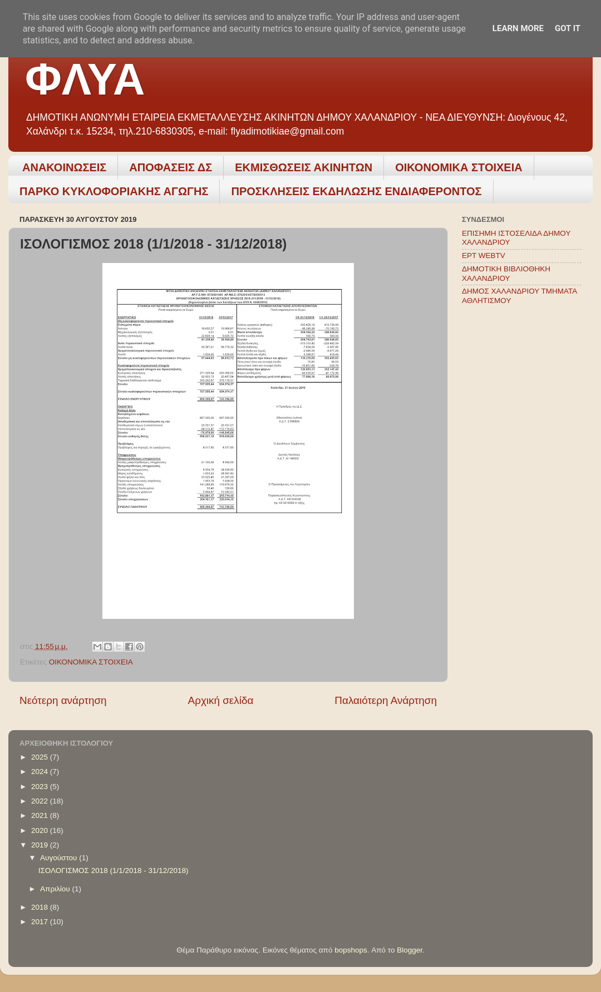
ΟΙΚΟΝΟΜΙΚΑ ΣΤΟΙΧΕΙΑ (459, 167)
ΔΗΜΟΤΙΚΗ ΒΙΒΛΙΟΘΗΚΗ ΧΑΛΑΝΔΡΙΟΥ (506, 273)
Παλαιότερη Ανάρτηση (385, 700)
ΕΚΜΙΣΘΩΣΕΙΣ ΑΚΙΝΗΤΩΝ (303, 167)
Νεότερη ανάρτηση (63, 700)
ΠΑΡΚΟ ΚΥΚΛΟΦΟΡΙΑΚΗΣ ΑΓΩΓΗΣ (113, 191)
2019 (40, 845)
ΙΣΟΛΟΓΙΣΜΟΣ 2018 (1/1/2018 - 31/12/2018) (113, 870)
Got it (567, 28)
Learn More (518, 28)
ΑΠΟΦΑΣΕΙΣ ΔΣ (170, 167)
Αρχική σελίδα (221, 700)
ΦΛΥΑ (85, 79)
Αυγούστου (59, 858)
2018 (40, 907)
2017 (40, 921)
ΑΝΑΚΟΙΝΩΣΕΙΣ (64, 167)
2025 (40, 757)
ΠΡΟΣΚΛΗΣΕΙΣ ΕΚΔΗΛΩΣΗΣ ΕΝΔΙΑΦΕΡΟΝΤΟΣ (356, 191)
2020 (40, 830)
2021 (40, 815)
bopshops (350, 950)
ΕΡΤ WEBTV (483, 255)
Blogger (409, 950)
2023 (40, 786)
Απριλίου (56, 889)
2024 (40, 771)
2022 (40, 801)
